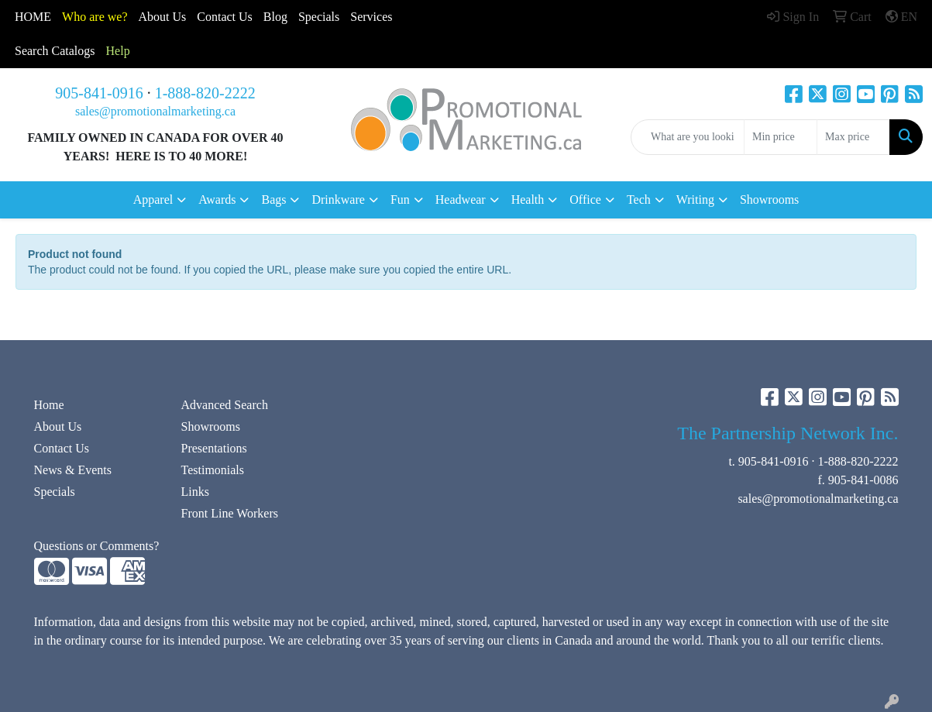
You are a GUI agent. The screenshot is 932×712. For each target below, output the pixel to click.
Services (371, 16)
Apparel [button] (153, 199)
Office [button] (585, 199)
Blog (275, 16)
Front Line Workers (230, 513)
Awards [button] (217, 199)
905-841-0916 (99, 92)
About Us (163, 16)
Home (49, 404)
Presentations (214, 448)
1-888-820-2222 (205, 92)
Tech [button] (639, 199)
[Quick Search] (688, 137)
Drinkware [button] (337, 199)
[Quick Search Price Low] (780, 137)
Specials (318, 16)
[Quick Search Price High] (853, 137)
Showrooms (769, 199)
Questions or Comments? (97, 545)
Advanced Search (224, 404)
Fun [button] (400, 199)
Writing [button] (695, 199)
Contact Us (62, 448)
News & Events (73, 469)
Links (195, 491)
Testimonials (213, 469)
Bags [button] (273, 199)
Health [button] (528, 199)
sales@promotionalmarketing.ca (155, 111)
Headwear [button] (460, 199)
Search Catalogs (55, 50)
